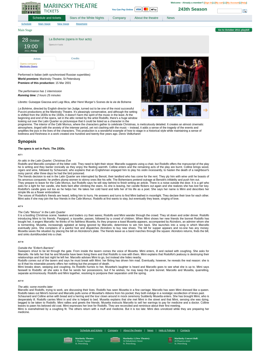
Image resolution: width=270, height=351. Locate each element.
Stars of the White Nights (87, 18)
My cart (219, 2)
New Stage (63, 24)
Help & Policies (167, 330)
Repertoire (81, 24)
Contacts (185, 330)
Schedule (26, 24)
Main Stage (44, 24)
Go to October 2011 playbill (233, 30)
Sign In (208, 2)
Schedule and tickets (47, 18)
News (171, 18)
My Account (233, 2)
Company (119, 18)
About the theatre (146, 18)
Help (243, 2)
